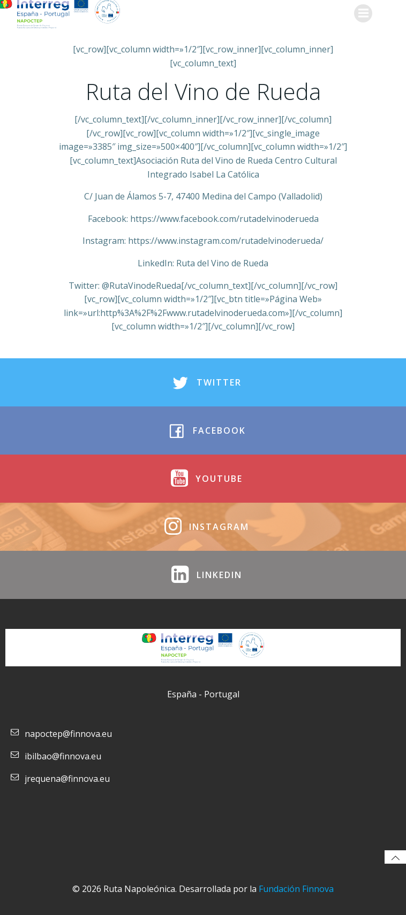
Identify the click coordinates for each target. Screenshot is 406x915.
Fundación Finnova (296, 889)
